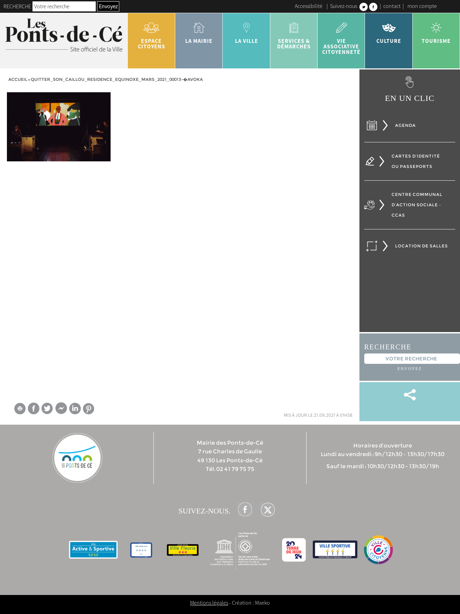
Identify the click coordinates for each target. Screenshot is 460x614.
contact (392, 5)
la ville (246, 30)
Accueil (17, 79)
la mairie (199, 30)
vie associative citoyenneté (341, 36)
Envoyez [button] (108, 6)
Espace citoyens (151, 33)
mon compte (422, 5)
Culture (388, 30)
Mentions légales (209, 602)
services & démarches (294, 33)
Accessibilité (308, 5)
